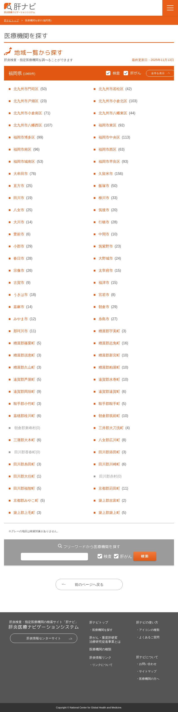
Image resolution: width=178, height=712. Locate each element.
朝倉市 (108, 307)
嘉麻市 (22, 307)
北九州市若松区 (115, 89)
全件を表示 (152, 73)
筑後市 (108, 210)
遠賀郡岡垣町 (27, 391)
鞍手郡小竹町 (27, 404)
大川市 (22, 222)
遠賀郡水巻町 (113, 379)
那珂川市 (24, 331)
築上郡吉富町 (112, 500)
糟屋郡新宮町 (113, 355)
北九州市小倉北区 (118, 101)
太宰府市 (110, 270)
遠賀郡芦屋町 (27, 379)
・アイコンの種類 (147, 630)
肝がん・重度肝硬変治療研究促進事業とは (105, 639)
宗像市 (22, 270)
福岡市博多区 (28, 137)
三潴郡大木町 (27, 440)
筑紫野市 (110, 246)
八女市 (22, 210)
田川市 (22, 198)
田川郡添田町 (112, 452)
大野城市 (110, 258)
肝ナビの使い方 (147, 622)
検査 (108, 556)
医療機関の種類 (100, 649)
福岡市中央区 (114, 137)
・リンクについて (101, 664)
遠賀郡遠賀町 (112, 391)
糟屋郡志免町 (113, 343)
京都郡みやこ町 (29, 500)
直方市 (22, 186)
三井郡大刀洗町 (114, 428)
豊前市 (21, 234)
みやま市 (24, 319)
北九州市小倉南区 (31, 113)
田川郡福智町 (27, 488)
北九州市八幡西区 (32, 125)
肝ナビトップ (11, 20)
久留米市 (111, 174)
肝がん (126, 556)
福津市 (108, 282)
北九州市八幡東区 (117, 113)
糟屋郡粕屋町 (113, 367)
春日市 (22, 258)
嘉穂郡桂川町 (27, 416)
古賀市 (21, 282)
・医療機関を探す (101, 630)
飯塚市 (108, 186)
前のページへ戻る (89, 584)
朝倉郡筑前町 (113, 416)
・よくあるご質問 (147, 637)
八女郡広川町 (112, 440)
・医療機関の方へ (147, 678)
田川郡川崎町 (112, 464)
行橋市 (108, 222)
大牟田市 (24, 174)
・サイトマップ (146, 671)
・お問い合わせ (146, 664)
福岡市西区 (111, 149)
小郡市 (22, 246)
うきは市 (24, 295)
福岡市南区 (26, 149)
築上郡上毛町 (27, 512)
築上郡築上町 (112, 512)
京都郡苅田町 (113, 488)
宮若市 (107, 295)
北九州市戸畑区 (30, 101)
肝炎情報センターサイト (43, 638)
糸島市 (108, 319)
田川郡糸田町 (27, 464)
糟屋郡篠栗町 (27, 343)
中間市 (108, 234)
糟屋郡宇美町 (112, 331)
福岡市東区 (111, 125)
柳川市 (108, 198)
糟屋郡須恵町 (27, 355)
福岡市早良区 (113, 161)
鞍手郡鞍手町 (112, 404)
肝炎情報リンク (100, 657)
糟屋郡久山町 (27, 367)
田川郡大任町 (27, 476)
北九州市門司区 (30, 89)
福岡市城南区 (28, 161)
